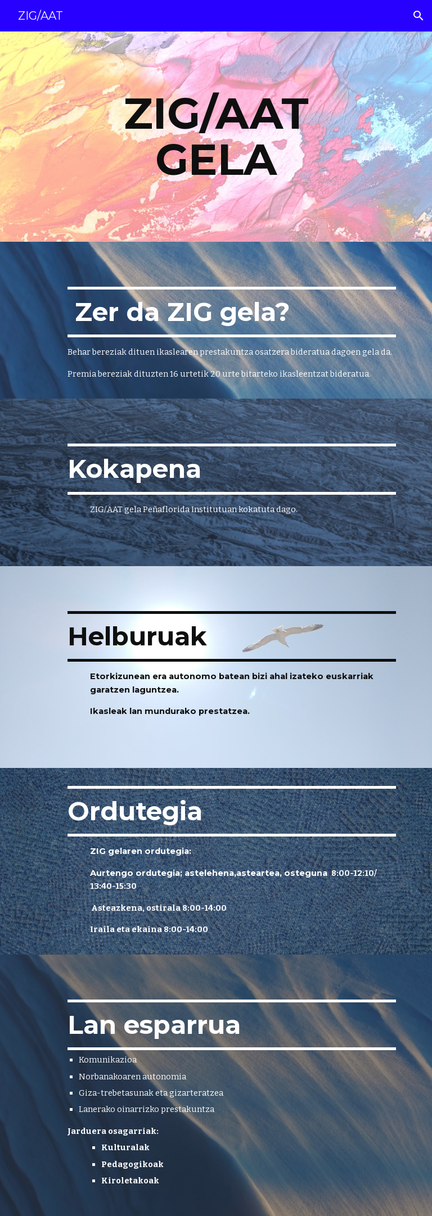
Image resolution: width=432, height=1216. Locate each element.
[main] (215, 137)
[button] (418, 15)
